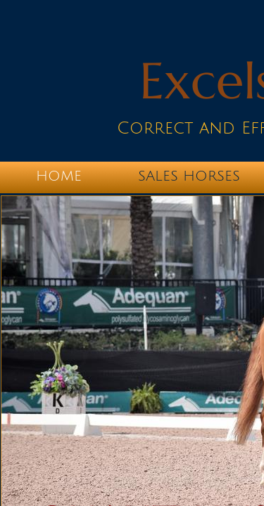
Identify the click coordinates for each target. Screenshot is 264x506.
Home (59, 176)
